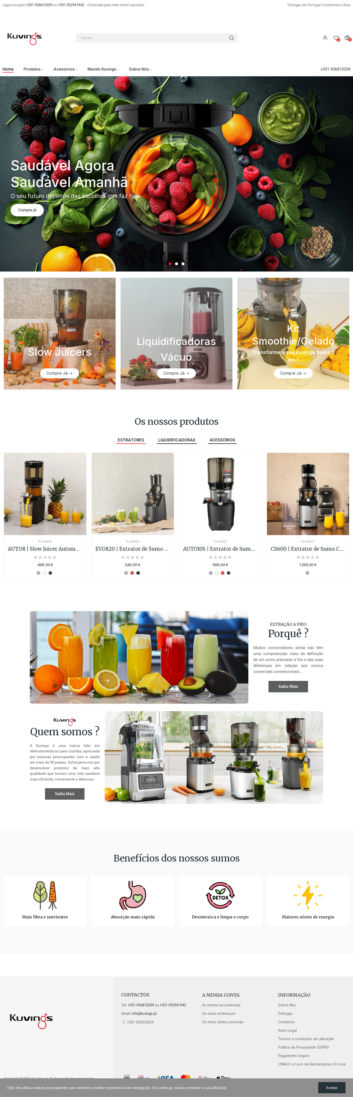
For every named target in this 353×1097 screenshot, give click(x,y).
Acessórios (222, 439)
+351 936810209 (39, 5)
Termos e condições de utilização (306, 1039)
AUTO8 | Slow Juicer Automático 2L (45, 549)
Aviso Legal (287, 1030)
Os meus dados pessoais (222, 1022)
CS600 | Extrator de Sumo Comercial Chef (308, 549)
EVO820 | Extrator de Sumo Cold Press (132, 549)
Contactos (135, 995)
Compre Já (57, 373)
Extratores (131, 439)
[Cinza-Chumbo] (138, 573)
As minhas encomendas (221, 1005)
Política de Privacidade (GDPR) (303, 1047)
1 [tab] (170, 263)
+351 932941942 (71, 5)
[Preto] (50, 573)
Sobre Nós (287, 1005)
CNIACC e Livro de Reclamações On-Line (312, 1064)
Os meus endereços (218, 1013)
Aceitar (332, 1088)
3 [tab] (182, 263)
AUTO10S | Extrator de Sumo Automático (220, 549)
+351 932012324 (140, 1022)
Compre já (27, 210)
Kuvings (45, 541)
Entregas (285, 1013)
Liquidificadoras (176, 439)
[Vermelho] (132, 573)
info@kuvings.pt (144, 1014)
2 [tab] (176, 263)
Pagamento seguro (293, 1056)
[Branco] (44, 573)
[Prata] (38, 573)
